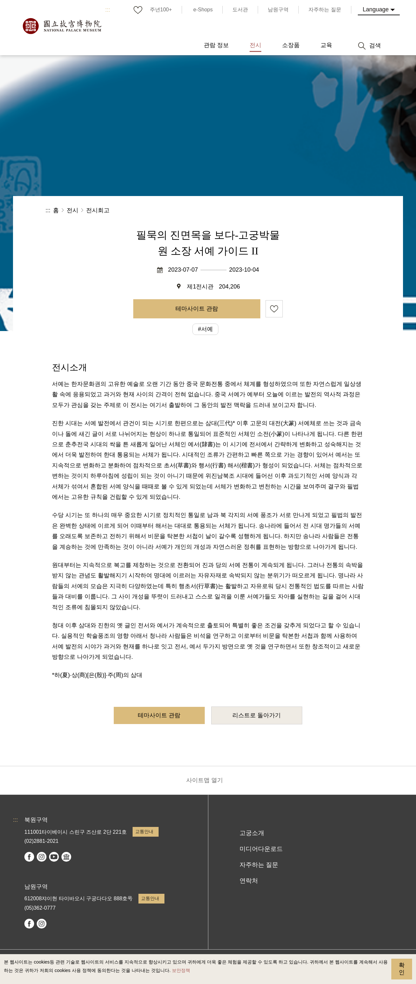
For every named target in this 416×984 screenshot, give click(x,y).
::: (107, 9)
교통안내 (144, 831)
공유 (299, 210)
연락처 (249, 880)
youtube (54, 857)
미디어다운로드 (261, 848)
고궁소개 (252, 833)
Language (376, 9)
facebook (29, 857)
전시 (72, 210)
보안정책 (181, 970)
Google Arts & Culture (66, 857)
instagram (41, 857)
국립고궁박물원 (61, 26)
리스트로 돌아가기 (256, 715)
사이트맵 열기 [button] (204, 780)
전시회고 (98, 210)
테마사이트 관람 (197, 308)
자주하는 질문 (259, 864)
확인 (402, 969)
